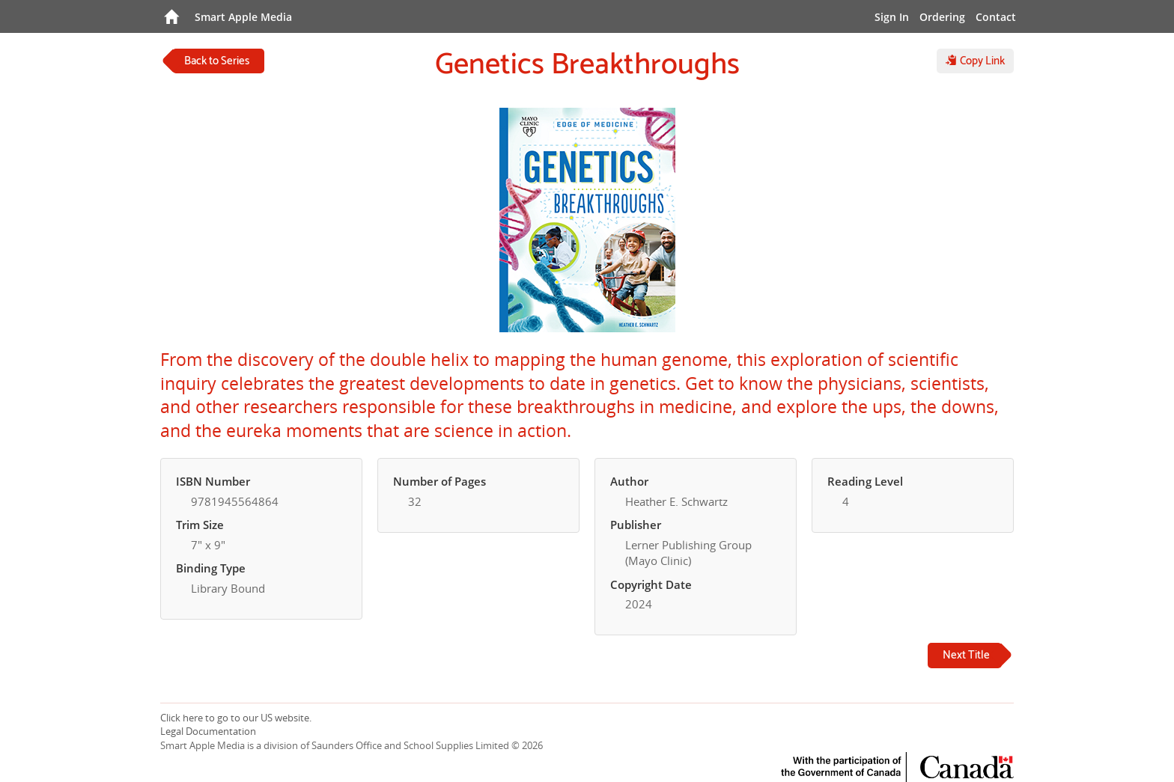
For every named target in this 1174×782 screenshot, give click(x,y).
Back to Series (216, 61)
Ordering (942, 17)
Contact (996, 17)
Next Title (966, 655)
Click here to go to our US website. (235, 717)
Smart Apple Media (243, 17)
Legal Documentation (208, 731)
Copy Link (975, 61)
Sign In (892, 17)
